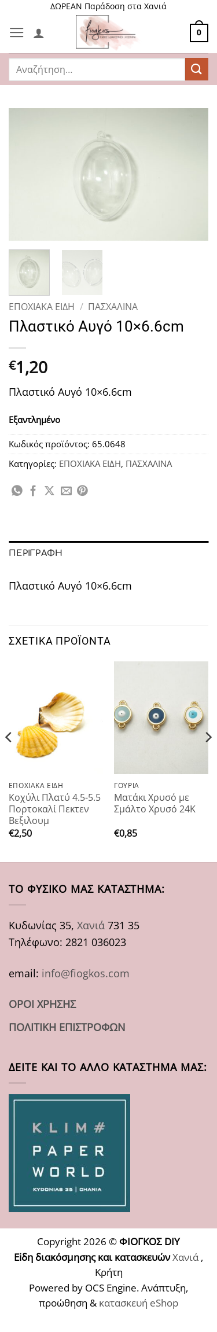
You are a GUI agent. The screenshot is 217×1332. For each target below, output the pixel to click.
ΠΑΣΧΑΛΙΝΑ (113, 306)
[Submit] (196, 69)
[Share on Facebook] (33, 491)
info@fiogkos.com (86, 973)
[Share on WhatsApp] (17, 491)
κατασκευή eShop (138, 1302)
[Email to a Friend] (66, 491)
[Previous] (9, 760)
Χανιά (91, 925)
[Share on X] (49, 491)
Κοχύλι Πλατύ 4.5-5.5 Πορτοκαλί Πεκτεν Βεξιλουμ (55, 809)
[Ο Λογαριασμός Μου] (39, 33)
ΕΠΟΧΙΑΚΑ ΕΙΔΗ (42, 306)
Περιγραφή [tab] (36, 553)
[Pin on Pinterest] (82, 491)
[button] (17, 33)
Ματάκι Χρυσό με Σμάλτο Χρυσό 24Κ (155, 803)
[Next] (208, 760)
